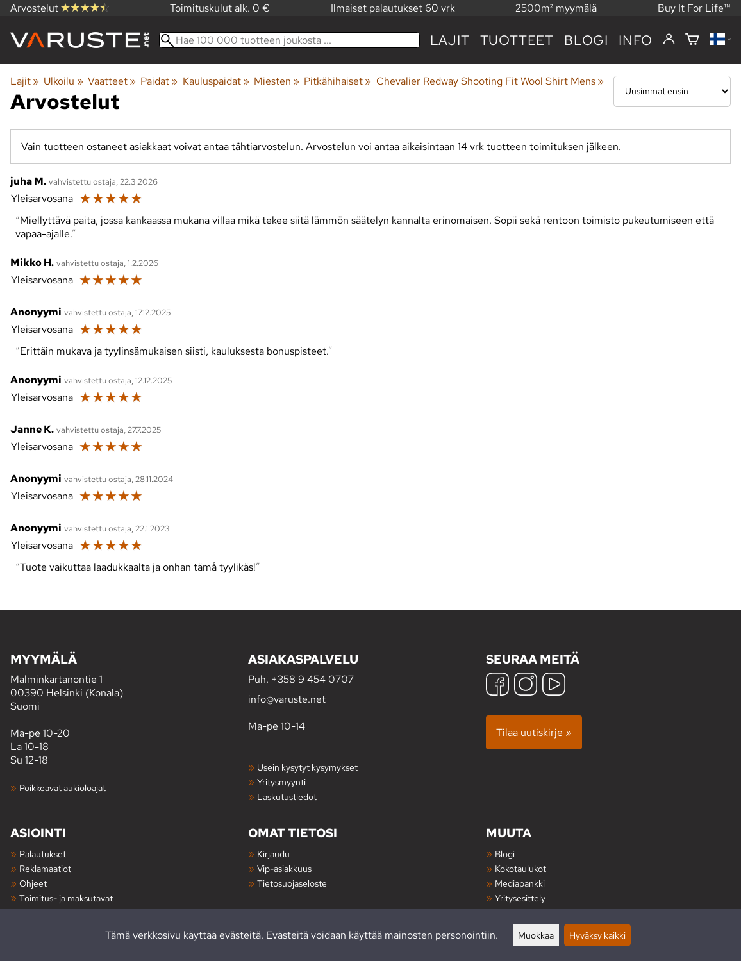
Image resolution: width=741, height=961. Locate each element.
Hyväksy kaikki (597, 935)
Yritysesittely (520, 898)
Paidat (159, 81)
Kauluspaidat (216, 81)
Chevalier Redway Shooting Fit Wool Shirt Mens (490, 81)
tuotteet (517, 40)
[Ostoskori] (692, 40)
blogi (586, 40)
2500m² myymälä (556, 8)
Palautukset (42, 854)
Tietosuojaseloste (292, 883)
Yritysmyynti (281, 782)
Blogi (505, 854)
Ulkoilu (63, 81)
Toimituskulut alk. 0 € (220, 8)
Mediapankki (520, 883)
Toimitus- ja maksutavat (66, 898)
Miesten (276, 81)
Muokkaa (536, 935)
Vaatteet (112, 81)
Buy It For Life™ (694, 8)
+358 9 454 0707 (312, 679)
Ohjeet (33, 883)
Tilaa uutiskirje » (534, 732)
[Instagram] (525, 686)
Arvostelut (59, 8)
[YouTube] (553, 686)
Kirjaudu (273, 854)
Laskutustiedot (287, 796)
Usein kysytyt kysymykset (307, 767)
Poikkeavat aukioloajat (62, 787)
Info (636, 40)
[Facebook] (497, 686)
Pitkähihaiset (337, 81)
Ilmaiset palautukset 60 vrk (393, 8)
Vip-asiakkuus (284, 868)
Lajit (450, 40)
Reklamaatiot (45, 868)
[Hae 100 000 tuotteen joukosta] (289, 40)
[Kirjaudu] (669, 39)
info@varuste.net (287, 699)
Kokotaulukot (520, 868)
